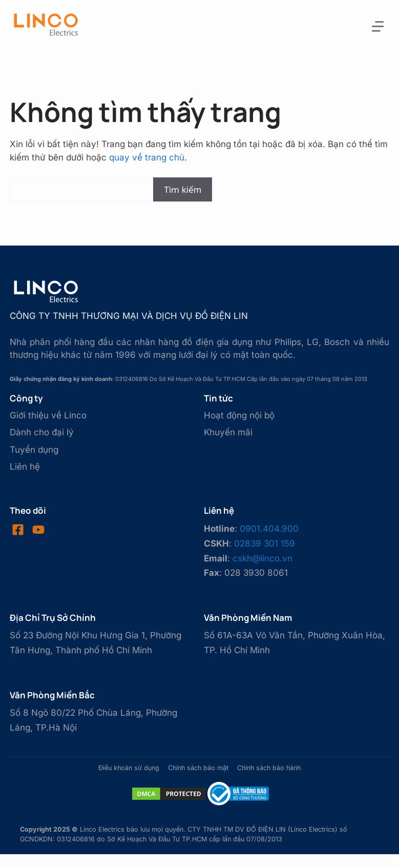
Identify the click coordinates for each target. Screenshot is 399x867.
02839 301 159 (264, 543)
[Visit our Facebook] (18, 529)
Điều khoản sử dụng (128, 768)
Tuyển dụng (34, 450)
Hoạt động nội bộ (239, 415)
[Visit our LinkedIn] (38, 529)
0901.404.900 (269, 528)
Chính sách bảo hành (269, 768)
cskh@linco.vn (262, 558)
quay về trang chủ (146, 157)
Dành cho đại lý (42, 432)
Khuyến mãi (228, 432)
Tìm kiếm (182, 189)
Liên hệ (25, 466)
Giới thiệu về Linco (48, 415)
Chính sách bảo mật (198, 768)
